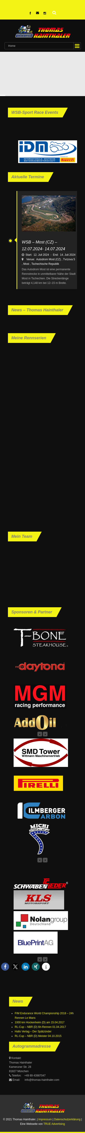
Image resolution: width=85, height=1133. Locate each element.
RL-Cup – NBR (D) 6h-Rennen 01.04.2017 (40, 1027)
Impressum (45, 1119)
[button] (5, 967)
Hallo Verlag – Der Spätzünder (33, 1031)
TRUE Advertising (54, 1124)
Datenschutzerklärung (67, 1119)
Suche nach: (54, 12)
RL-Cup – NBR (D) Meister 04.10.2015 (38, 1036)
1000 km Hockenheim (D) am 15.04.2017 (39, 1022)
